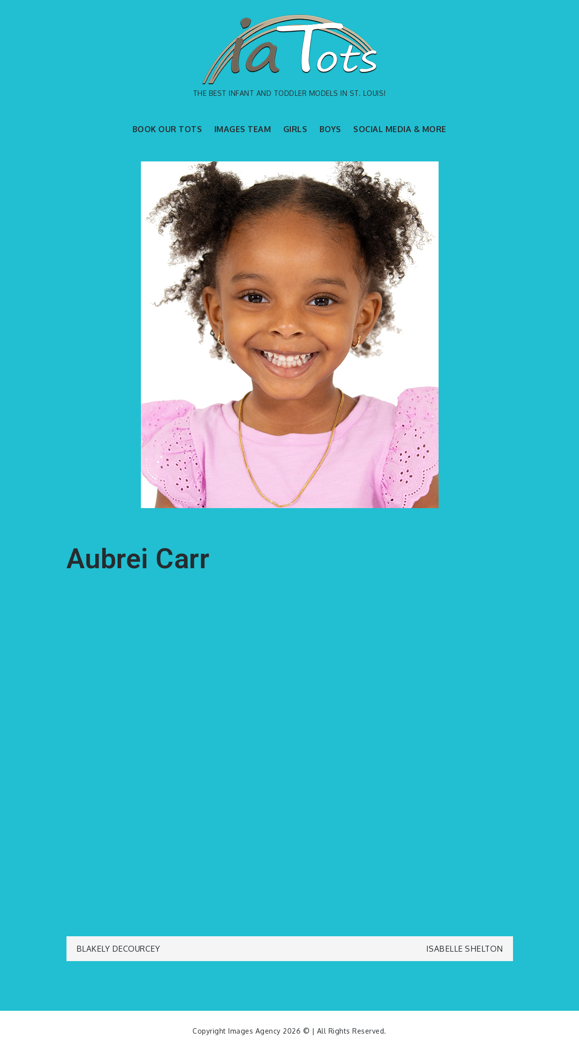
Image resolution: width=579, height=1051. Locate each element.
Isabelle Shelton (464, 949)
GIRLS (295, 129)
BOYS (330, 129)
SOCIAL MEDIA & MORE (400, 129)
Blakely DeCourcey (118, 949)
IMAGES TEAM (242, 129)
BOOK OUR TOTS (167, 129)
